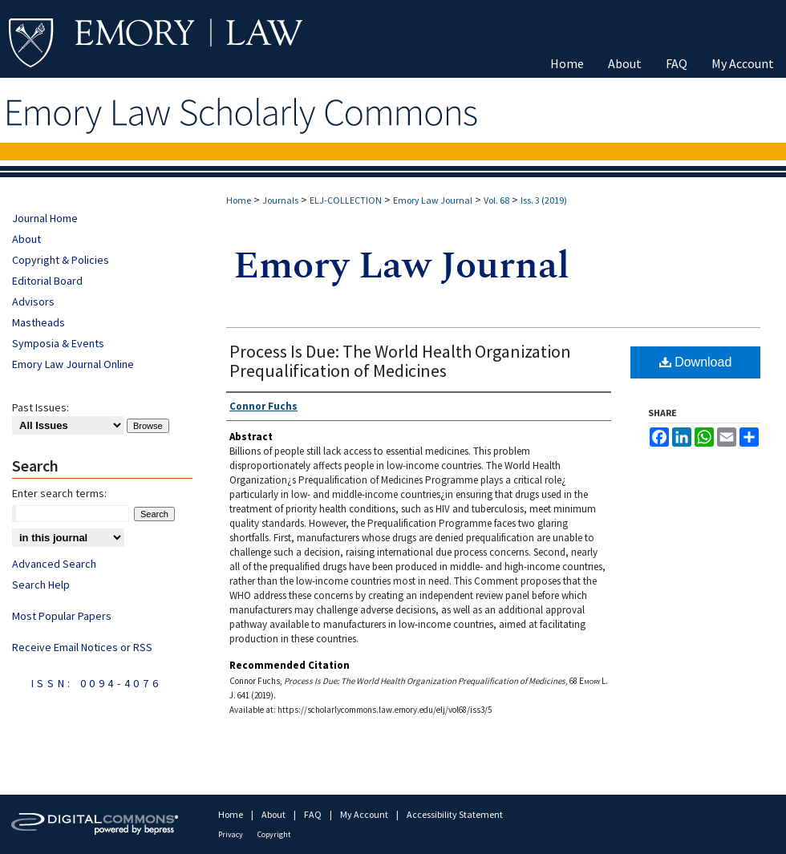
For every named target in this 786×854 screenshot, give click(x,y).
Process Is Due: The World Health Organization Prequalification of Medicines (400, 361)
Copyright (274, 834)
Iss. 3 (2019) (544, 200)
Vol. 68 (496, 200)
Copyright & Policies (60, 260)
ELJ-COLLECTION (346, 200)
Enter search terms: (59, 493)
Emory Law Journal (432, 200)
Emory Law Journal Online (73, 364)
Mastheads (38, 322)
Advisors (33, 301)
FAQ (313, 814)
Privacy (231, 834)
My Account (365, 814)
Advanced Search (54, 564)
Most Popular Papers (61, 616)
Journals (280, 200)
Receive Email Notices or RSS (82, 647)
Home (238, 200)
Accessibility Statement (455, 814)
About (26, 239)
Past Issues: (40, 407)
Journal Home (45, 218)
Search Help (41, 584)
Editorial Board (47, 280)
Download (695, 362)
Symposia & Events (58, 343)
